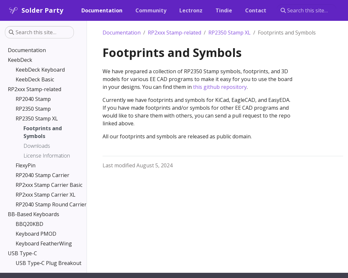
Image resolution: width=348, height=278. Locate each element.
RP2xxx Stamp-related (174, 32)
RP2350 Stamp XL (229, 32)
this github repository (220, 86)
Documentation (122, 32)
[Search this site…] (306, 10)
